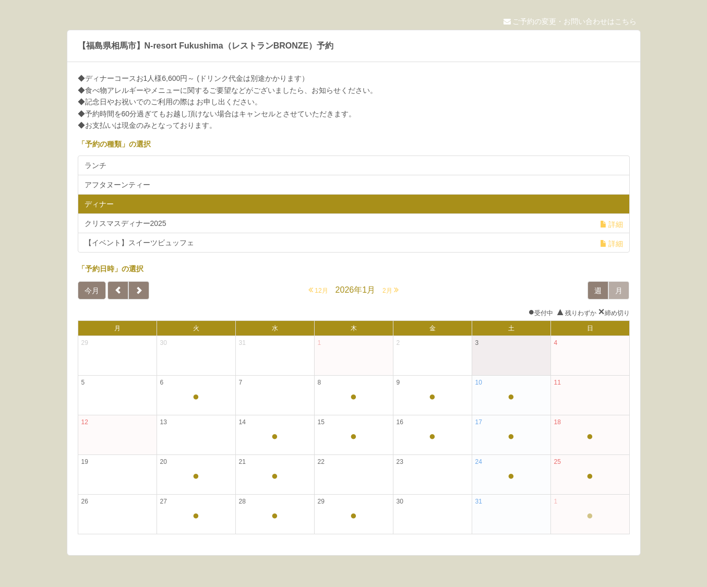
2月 (390, 289)
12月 (318, 289)
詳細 (611, 224)
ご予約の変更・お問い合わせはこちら (570, 21)
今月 (92, 290)
